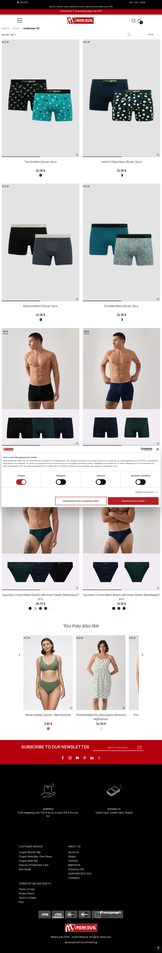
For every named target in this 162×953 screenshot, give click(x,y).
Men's (16, 28)
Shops (72, 856)
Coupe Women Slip (30, 852)
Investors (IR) (76, 869)
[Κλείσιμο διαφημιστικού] (157, 449)
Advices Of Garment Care (33, 865)
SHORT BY (9, 34)
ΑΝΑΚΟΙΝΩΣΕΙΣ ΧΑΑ (79, 873)
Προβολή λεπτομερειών (145, 492)
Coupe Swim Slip (28, 860)
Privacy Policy (26, 893)
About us (73, 852)
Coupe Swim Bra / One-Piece (35, 856)
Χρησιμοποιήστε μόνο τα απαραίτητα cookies (81, 501)
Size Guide (25, 869)
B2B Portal (74, 865)
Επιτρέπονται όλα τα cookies (133, 501)
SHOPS (24, 2)
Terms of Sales (27, 897)
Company (73, 877)
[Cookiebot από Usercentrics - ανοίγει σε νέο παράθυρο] (136, 449)
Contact (73, 860)
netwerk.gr (91, 942)
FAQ (21, 902)
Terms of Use (27, 889)
